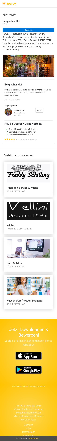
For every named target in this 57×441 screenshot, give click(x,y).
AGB (28, 428)
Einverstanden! (34, 438)
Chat (39, 110)
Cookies (25, 438)
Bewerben (29, 30)
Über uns (28, 425)
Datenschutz (28, 432)
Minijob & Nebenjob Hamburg (28, 409)
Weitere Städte (28, 419)
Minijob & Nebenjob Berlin (28, 405)
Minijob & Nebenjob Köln (28, 412)
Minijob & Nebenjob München (28, 416)
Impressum (28, 435)
